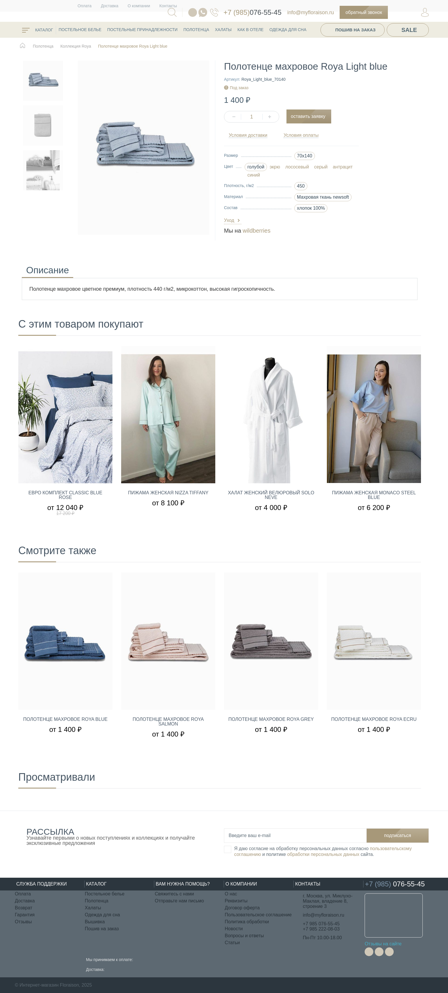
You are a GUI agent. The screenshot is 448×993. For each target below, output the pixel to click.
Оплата (85, 5)
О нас (231, 893)
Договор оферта (242, 907)
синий (253, 175)
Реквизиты (236, 900)
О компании (139, 5)
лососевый (297, 166)
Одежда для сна (287, 29)
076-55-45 (245, 12)
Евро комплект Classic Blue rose (65, 495)
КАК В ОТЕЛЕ (250, 29)
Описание (47, 271)
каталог (37, 30)
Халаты (223, 29)
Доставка (109, 5)
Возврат (23, 907)
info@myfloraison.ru (310, 12)
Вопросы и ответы (244, 935)
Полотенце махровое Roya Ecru (374, 719)
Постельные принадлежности (142, 29)
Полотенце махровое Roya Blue (65, 719)
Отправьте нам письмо (179, 900)
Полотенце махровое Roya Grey (271, 719)
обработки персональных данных (323, 854)
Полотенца (196, 29)
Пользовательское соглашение (258, 914)
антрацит (343, 166)
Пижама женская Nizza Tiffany (168, 493)
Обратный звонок (363, 12)
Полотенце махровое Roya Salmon (168, 721)
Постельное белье (80, 29)
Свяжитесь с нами (174, 893)
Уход (232, 221)
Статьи (232, 942)
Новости (234, 928)
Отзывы (23, 921)
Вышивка (95, 921)
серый (320, 166)
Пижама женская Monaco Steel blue (374, 495)
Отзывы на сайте (383, 943)
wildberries (256, 230)
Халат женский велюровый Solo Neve (271, 495)
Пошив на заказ (355, 29)
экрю (275, 166)
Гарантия (25, 914)
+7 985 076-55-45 (321, 923)
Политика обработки (247, 921)
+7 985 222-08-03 (321, 928)
